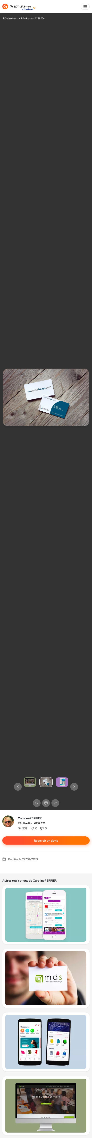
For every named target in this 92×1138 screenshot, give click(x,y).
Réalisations (10, 18)
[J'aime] (37, 803)
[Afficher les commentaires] (46, 803)
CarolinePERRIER (30, 818)
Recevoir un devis (46, 840)
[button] (18, 787)
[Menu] (85, 7)
